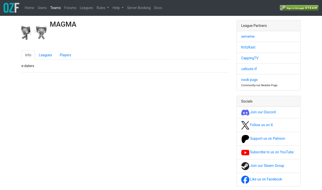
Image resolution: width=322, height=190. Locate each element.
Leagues (86, 8)
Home (29, 8)
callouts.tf (249, 69)
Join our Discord (258, 112)
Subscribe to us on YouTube (267, 152)
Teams (55, 8)
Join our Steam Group (262, 166)
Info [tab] (28, 55)
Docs (158, 8)
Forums (70, 8)
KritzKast (248, 47)
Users (42, 8)
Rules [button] (101, 8)
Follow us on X (257, 125)
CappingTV (250, 58)
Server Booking (139, 8)
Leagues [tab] (45, 55)
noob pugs (249, 80)
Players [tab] (65, 55)
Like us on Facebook (261, 179)
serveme (248, 36)
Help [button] (116, 8)
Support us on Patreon (263, 138)
